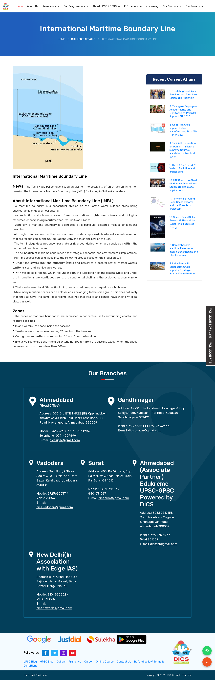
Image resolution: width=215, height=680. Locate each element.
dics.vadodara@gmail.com (54, 507)
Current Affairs (83, 39)
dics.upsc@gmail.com (65, 440)
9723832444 (138, 426)
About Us (32, 6)
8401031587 (97, 493)
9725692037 (57, 493)
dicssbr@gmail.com (163, 544)
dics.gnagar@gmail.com (144, 430)
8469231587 (60, 431)
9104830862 (57, 594)
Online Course (105, 661)
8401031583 (108, 489)
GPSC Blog (47, 661)
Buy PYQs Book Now (210, 323)
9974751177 (159, 535)
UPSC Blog (30, 661)
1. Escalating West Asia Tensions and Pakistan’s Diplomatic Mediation (183, 94)
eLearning (152, 6)
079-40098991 (66, 435)
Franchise (75, 661)
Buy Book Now (210, 353)
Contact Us (124, 661)
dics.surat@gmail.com (113, 498)
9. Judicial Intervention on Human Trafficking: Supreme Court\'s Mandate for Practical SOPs (182, 150)
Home (19, 6)
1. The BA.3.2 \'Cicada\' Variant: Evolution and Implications (182, 168)
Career (88, 661)
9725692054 (45, 498)
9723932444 (160, 426)
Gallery (61, 661)
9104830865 (45, 599)
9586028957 (81, 431)
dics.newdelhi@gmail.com (54, 608)
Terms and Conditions (35, 675)
